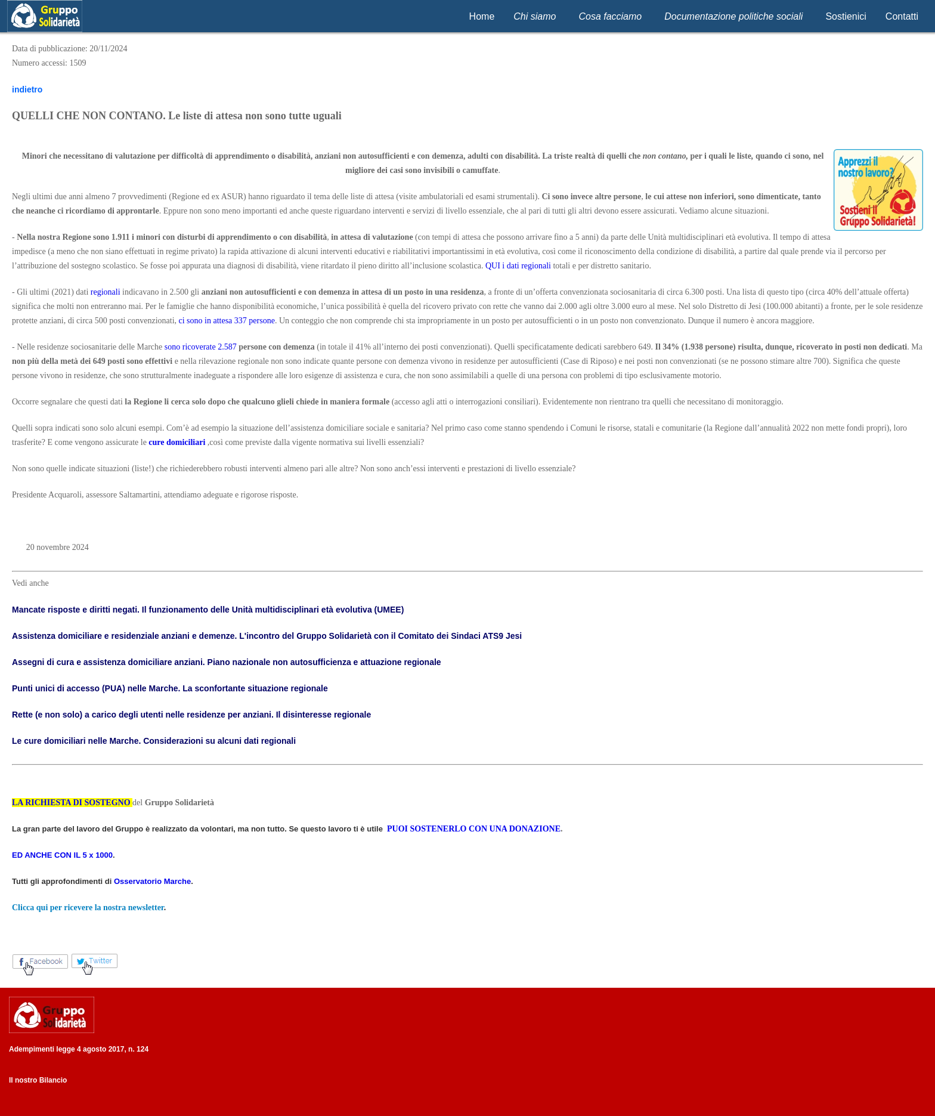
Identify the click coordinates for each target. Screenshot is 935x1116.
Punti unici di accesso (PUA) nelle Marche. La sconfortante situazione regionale (170, 688)
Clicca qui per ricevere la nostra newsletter (88, 907)
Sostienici (845, 16)
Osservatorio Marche (152, 881)
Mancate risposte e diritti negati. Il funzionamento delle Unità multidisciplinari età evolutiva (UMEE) (208, 609)
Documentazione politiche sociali (733, 16)
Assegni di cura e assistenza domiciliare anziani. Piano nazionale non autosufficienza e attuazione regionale (226, 662)
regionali (105, 291)
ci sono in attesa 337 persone (227, 320)
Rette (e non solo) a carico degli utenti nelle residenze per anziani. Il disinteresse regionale (191, 714)
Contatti (902, 16)
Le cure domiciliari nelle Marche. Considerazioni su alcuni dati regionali (154, 741)
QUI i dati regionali (518, 265)
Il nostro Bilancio (38, 1080)
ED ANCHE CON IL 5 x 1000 (62, 855)
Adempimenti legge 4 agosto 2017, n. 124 (78, 1049)
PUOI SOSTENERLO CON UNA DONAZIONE (474, 828)
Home (482, 16)
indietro (27, 89)
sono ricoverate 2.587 (201, 346)
